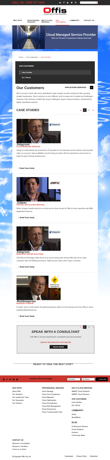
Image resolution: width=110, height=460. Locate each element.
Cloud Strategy (47, 391)
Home (21, 57)
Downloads (69, 456)
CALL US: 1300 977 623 (28, 2)
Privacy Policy (81, 456)
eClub (74, 414)
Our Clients (26, 77)
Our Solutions (17, 394)
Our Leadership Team (20, 397)
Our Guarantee (18, 400)
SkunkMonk (76, 417)
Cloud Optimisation (49, 400)
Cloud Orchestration (49, 403)
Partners (75, 432)
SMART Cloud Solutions (81, 391)
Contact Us (89, 20)
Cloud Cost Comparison (51, 394)
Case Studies (46, 57)
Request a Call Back (20, 446)
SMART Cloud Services (80, 394)
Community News (78, 435)
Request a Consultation (21, 443)
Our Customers (61, 21)
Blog (74, 423)
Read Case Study (27, 168)
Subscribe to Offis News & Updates (41, 378)
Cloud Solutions (78, 429)
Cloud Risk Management (51, 406)
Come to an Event (19, 449)
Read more (58, 347)
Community (74, 20)
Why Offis (17, 20)
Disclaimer (94, 456)
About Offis (16, 391)
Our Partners (17, 403)
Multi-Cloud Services (47, 21)
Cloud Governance (49, 409)
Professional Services (33, 21)
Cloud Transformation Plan (52, 412)
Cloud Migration (48, 397)
